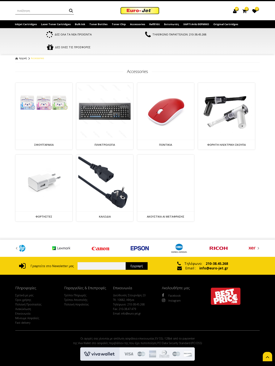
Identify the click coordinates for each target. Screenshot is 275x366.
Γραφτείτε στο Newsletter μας (46, 253)
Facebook (171, 283)
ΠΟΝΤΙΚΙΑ (165, 132)
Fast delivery (22, 310)
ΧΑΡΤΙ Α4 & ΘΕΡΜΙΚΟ (196, 24)
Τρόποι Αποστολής (75, 287)
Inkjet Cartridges (26, 24)
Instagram (171, 288)
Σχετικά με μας (24, 283)
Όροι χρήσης (23, 287)
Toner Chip (119, 24)
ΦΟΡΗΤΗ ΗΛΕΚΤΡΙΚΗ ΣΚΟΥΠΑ (226, 132)
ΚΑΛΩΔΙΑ (105, 204)
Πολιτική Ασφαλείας (76, 292)
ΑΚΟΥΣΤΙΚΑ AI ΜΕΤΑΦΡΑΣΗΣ (165, 204)
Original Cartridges (225, 24)
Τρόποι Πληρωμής (75, 283)
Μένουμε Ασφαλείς (27, 306)
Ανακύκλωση (23, 296)
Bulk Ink (80, 24)
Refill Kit (154, 24)
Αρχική (21, 45)
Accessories (137, 24)
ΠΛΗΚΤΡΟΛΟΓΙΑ (105, 132)
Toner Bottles (98, 24)
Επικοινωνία (22, 301)
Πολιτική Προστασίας (28, 292)
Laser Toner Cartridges (56, 24)
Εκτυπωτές (171, 24)
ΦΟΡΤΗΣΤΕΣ (44, 204)
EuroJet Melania (140, 11)
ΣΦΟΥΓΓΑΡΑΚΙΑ (44, 132)
